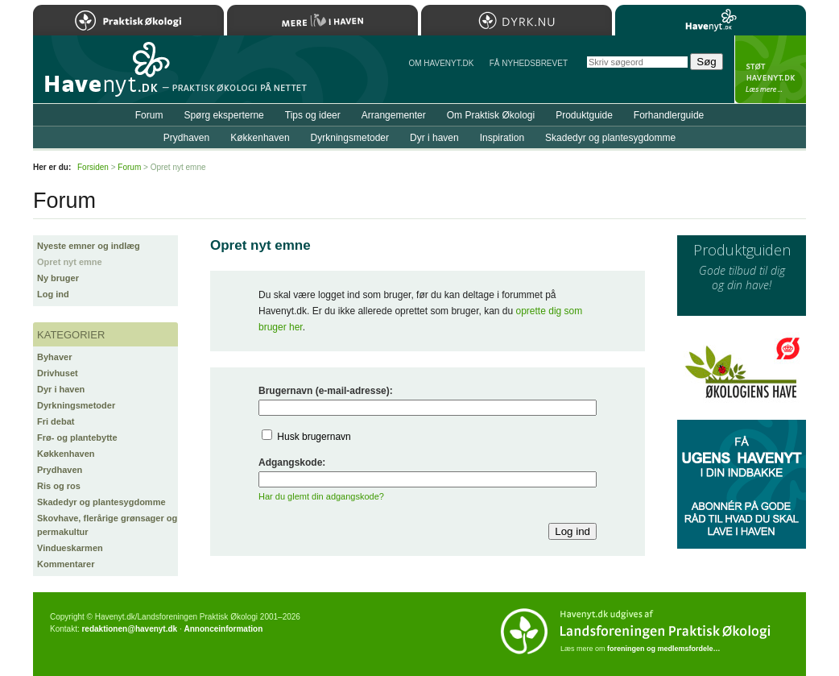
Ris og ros (59, 486)
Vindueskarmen (70, 548)
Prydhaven (59, 470)
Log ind (53, 294)
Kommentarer (66, 564)
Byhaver (54, 357)
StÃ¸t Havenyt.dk (770, 69)
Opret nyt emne (69, 262)
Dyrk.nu (516, 20)
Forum (149, 115)
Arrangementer (394, 115)
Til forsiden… (103, 76)
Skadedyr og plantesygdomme (101, 502)
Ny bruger (58, 278)
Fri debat (55, 421)
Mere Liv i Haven (322, 20)
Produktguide (584, 115)
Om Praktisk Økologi (491, 115)
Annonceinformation (223, 628)
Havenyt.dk (710, 20)
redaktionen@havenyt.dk (129, 628)
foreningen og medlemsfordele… (664, 649)
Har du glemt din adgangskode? (321, 496)
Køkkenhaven (66, 453)
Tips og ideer (313, 115)
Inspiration (502, 137)
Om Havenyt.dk (440, 63)
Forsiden (93, 167)
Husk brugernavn (313, 436)
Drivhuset (57, 373)
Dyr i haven (61, 389)
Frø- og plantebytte (77, 437)
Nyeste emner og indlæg (88, 246)
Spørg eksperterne (223, 115)
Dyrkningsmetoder (76, 405)
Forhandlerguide (669, 115)
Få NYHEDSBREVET (529, 63)
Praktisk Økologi (128, 20)
